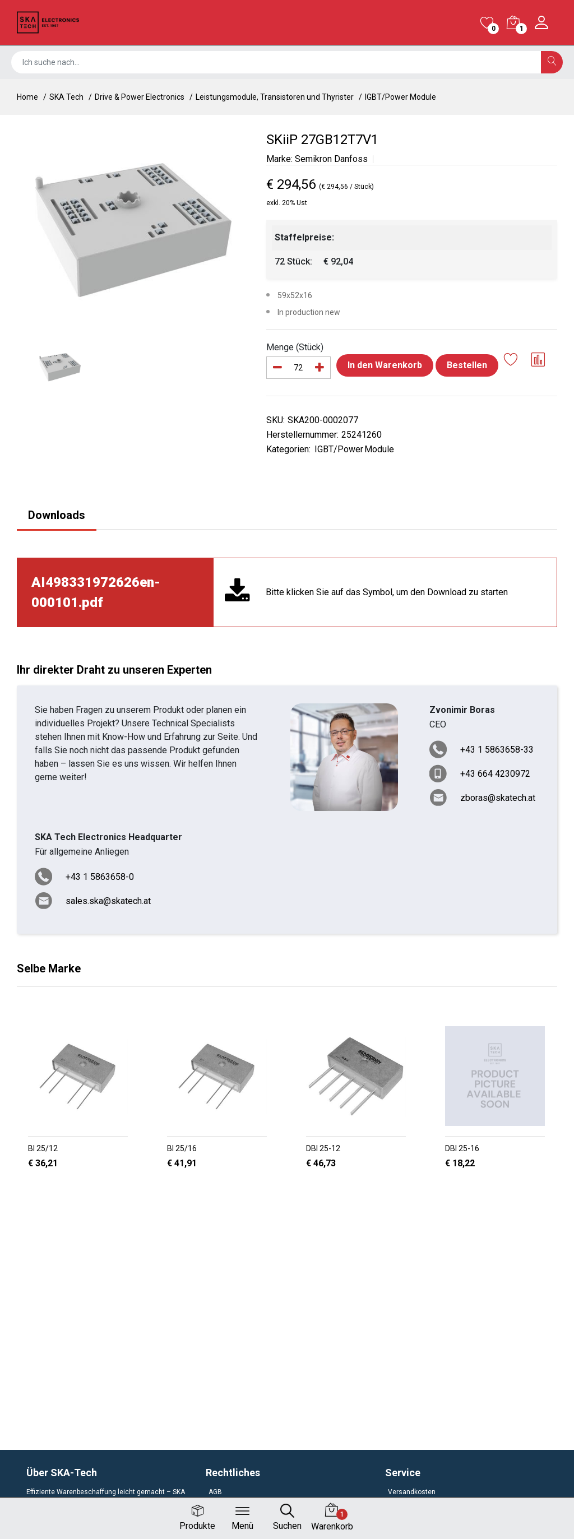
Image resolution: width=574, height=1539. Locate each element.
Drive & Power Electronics (139, 96)
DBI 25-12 (323, 1148)
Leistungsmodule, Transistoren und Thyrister (275, 96)
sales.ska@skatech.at (108, 901)
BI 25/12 (43, 1148)
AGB (215, 1492)
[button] (282, 1192)
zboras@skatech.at (497, 797)
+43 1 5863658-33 (497, 749)
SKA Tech (66, 96)
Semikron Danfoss (331, 159)
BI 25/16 (182, 1148)
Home (27, 96)
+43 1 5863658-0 (100, 877)
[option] (133, 230)
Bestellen (467, 365)
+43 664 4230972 (495, 773)
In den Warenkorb (385, 365)
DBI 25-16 (462, 1148)
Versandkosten (412, 1492)
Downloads (56, 515)
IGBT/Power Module (400, 96)
